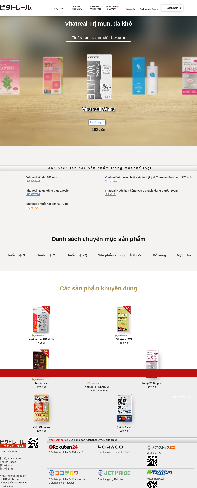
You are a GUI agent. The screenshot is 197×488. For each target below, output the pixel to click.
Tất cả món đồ (11, 432)
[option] (99, 75)
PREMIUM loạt (11, 422)
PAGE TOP (96, 373)
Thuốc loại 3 (15, 255)
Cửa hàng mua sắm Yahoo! (64, 458)
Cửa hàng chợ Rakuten (62, 425)
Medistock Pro (154, 396)
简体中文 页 (7, 408)
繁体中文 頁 (7, 411)
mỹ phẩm (8, 429)
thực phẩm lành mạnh (15, 425)
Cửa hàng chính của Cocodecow (67, 422)
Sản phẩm (131, 10)
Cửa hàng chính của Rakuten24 (66, 395)
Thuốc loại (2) (76, 255)
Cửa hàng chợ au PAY (110, 462)
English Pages (8, 404)
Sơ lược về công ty (149, 10)
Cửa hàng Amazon (59, 462)
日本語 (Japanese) (10, 401)
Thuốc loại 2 (45, 255)
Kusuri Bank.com (156, 421)
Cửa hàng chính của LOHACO (114, 395)
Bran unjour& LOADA (112, 7)
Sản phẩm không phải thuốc (120, 255)
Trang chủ (57, 8)
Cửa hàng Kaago (58, 465)
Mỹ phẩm (184, 255)
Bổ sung (159, 255)
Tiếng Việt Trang (9, 394)
